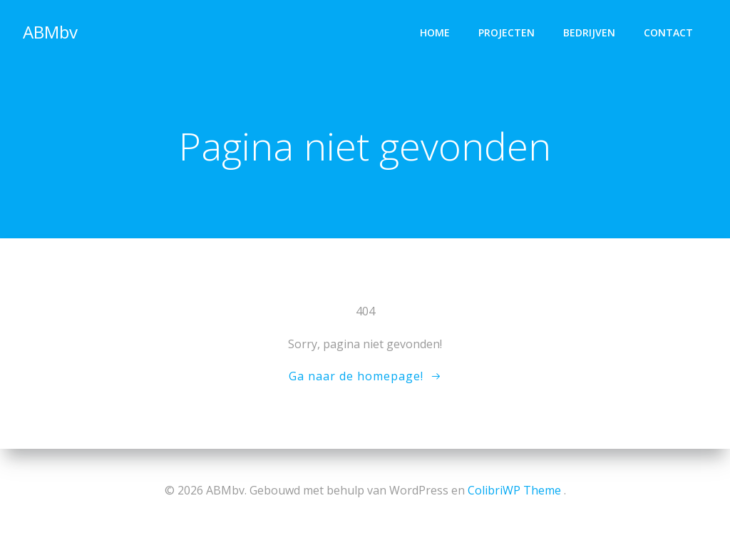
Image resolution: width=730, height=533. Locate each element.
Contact (668, 32)
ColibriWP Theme (514, 490)
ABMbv (50, 32)
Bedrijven (589, 32)
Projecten (506, 32)
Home (435, 32)
